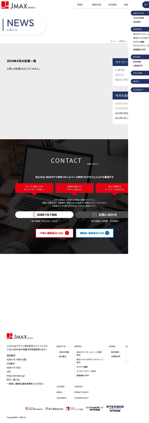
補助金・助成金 (123, 79)
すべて (121, 70)
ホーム (113, 41)
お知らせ (122, 41)
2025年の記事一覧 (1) (126, 108)
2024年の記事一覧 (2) (126, 113)
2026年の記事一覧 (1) (126, 103)
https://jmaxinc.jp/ (16, 375)
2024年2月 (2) (122, 118)
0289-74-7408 (13, 359)
